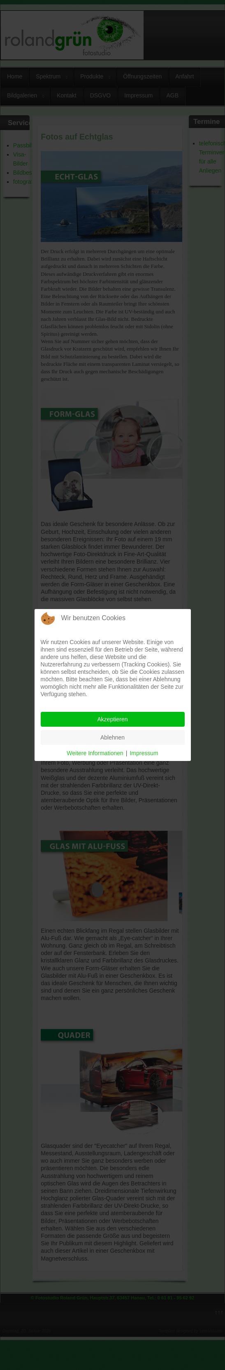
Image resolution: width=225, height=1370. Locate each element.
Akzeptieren (112, 719)
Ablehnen (112, 737)
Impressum (144, 753)
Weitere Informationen (95, 753)
